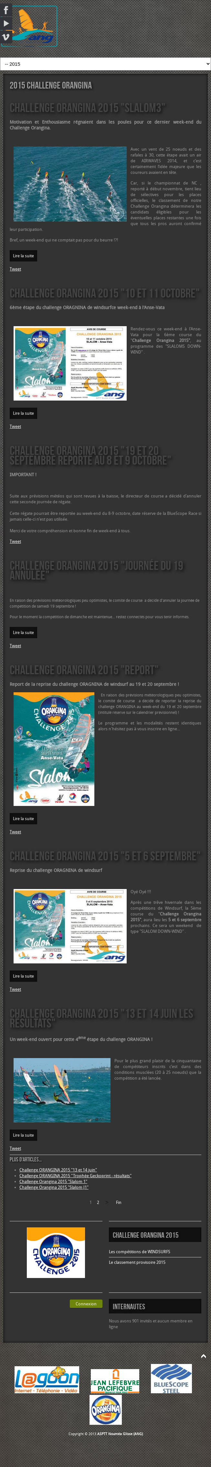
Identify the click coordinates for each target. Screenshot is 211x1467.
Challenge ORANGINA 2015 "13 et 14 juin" (58, 1170)
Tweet (15, 269)
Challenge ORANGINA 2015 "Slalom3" (87, 107)
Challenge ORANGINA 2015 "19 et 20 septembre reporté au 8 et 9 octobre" (90, 455)
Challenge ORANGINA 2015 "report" (84, 670)
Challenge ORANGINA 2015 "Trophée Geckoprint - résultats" (75, 1175)
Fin (118, 1202)
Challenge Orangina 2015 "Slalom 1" (53, 1181)
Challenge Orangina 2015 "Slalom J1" (54, 1187)
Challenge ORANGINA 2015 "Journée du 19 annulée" (96, 570)
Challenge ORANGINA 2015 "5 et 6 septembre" (105, 856)
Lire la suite (23, 255)
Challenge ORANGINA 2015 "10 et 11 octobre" (105, 293)
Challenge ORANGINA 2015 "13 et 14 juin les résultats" (101, 1018)
